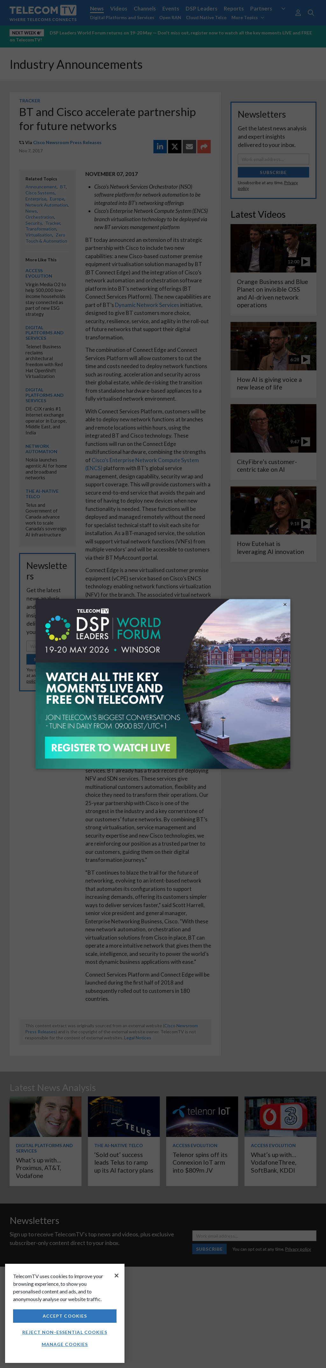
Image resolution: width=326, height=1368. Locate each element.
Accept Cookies (65, 1316)
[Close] (117, 1276)
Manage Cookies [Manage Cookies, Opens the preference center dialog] (65, 1344)
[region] (64, 1313)
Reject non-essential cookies (64, 1332)
